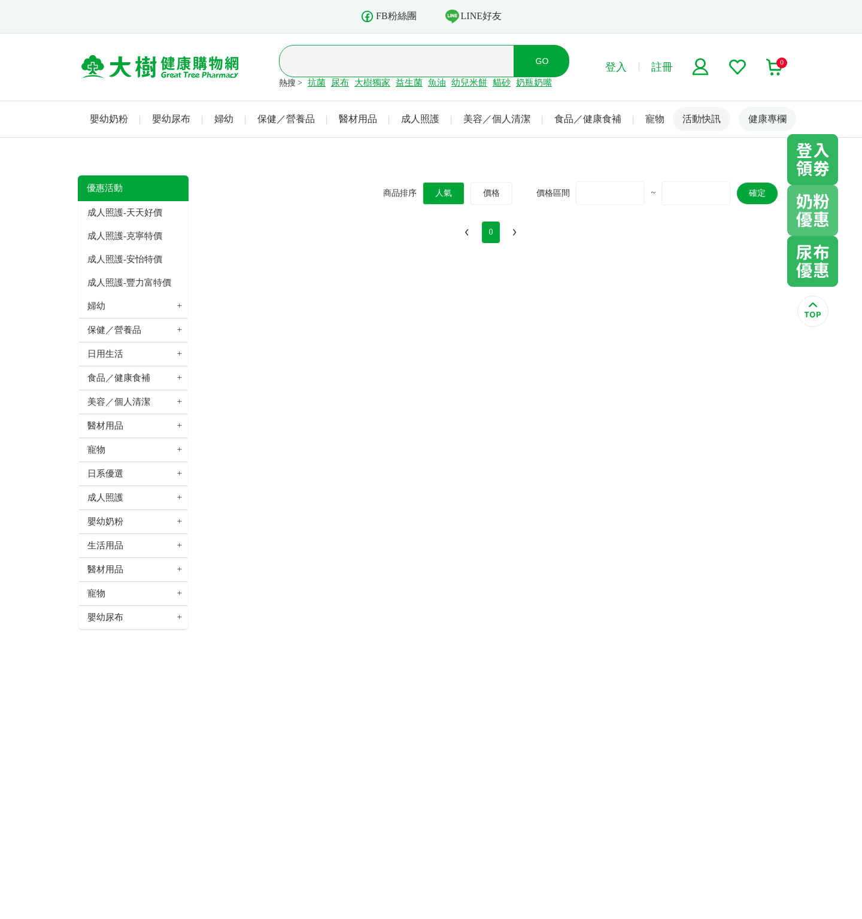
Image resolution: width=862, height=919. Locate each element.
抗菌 (317, 82)
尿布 (340, 82)
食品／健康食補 (587, 119)
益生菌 (409, 82)
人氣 (443, 193)
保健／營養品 (286, 119)
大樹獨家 (372, 82)
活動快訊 (701, 119)
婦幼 (223, 119)
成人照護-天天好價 (124, 212)
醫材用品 (358, 119)
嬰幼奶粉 (109, 119)
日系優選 (105, 473)
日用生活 (105, 354)
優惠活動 (105, 188)
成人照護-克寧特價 (124, 236)
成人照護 (420, 119)
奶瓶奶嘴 (534, 82)
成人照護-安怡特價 (124, 259)
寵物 (654, 119)
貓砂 (502, 82)
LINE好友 (473, 16)
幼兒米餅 (469, 82)
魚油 (437, 82)
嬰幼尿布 (171, 119)
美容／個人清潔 (496, 119)
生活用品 (105, 545)
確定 (757, 193)
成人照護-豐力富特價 (129, 282)
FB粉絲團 (388, 16)
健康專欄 (767, 119)
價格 (491, 193)
